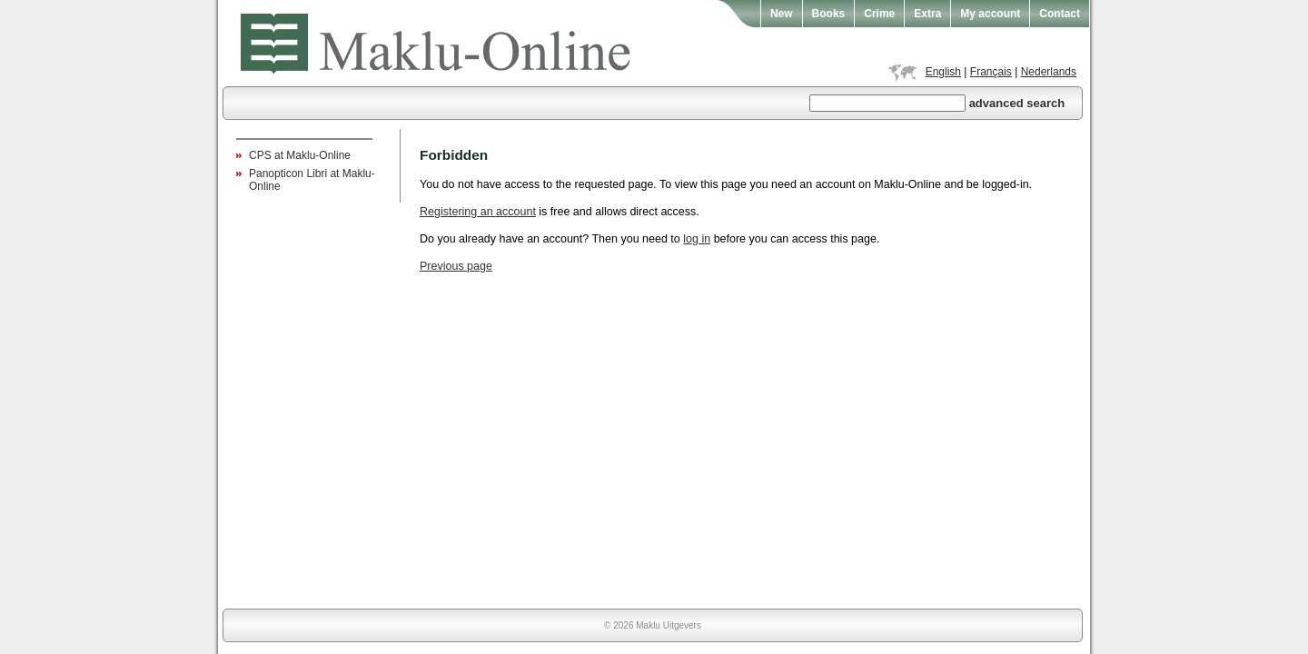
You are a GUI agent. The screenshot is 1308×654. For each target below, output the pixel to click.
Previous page (456, 266)
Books (829, 13)
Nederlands (1048, 71)
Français (991, 71)
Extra (927, 13)
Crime (879, 13)
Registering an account (478, 211)
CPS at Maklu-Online (300, 155)
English (943, 71)
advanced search (1017, 103)
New (781, 13)
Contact (1059, 13)
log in (696, 239)
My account (990, 13)
